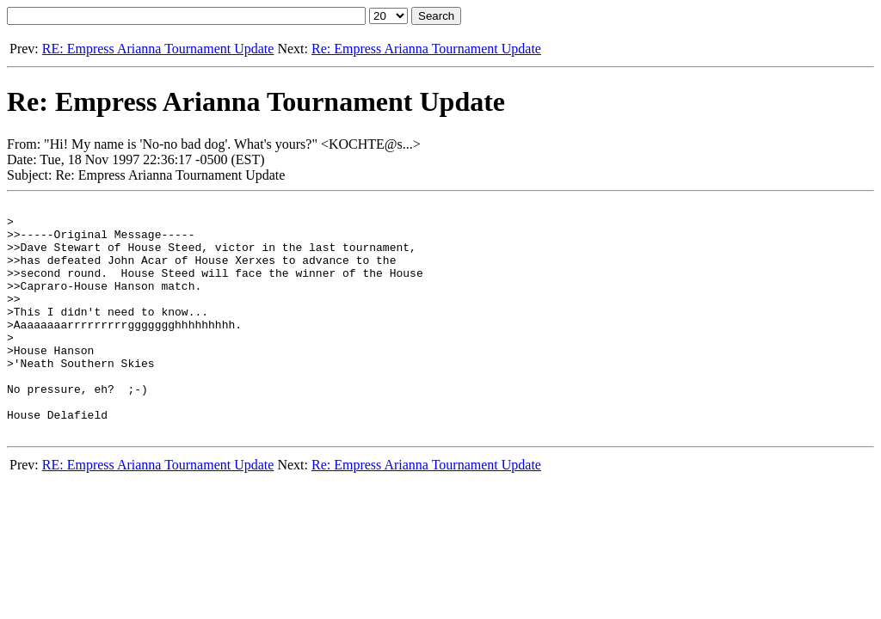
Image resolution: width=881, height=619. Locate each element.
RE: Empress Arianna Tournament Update (158, 48)
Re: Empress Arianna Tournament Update (426, 48)
